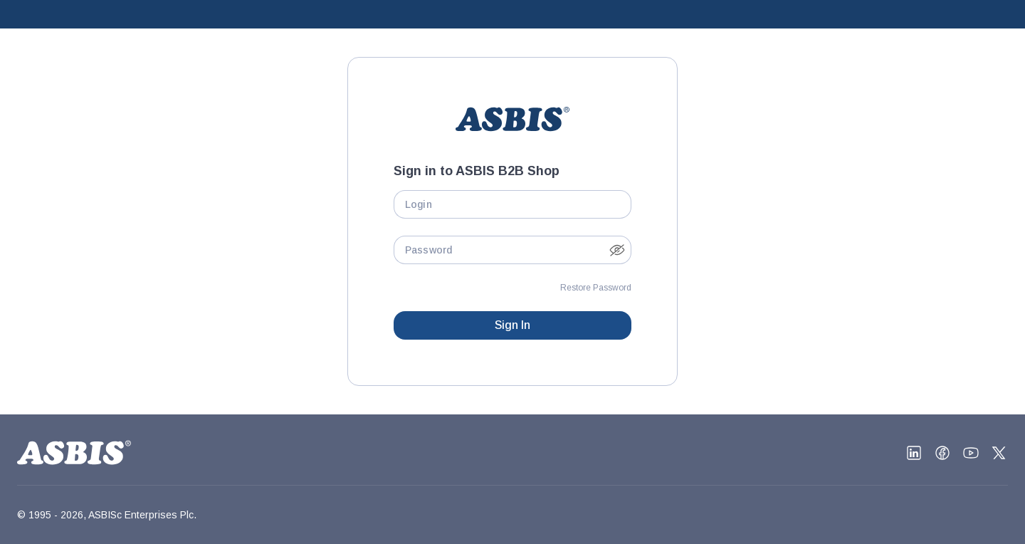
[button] (617, 249)
